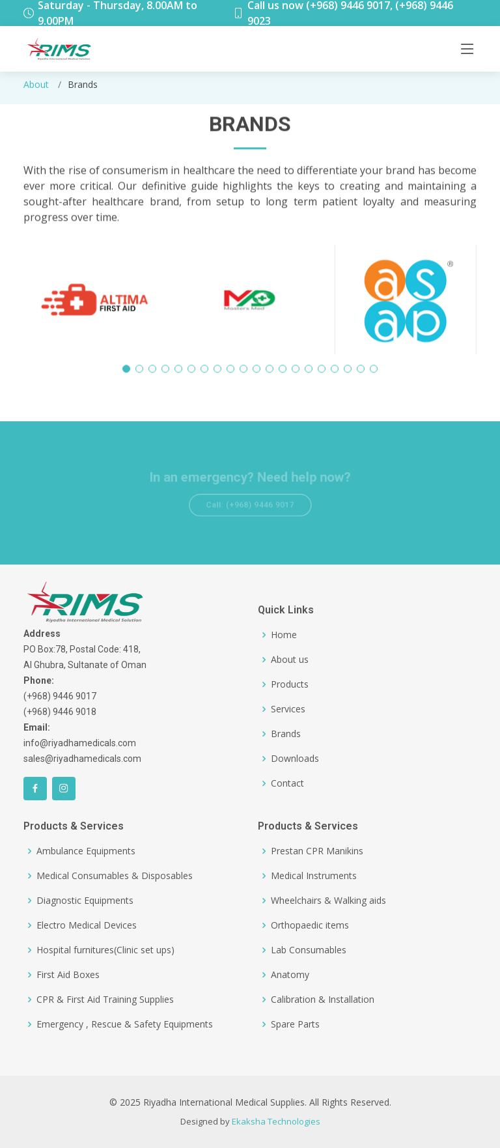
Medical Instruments (314, 875)
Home (284, 634)
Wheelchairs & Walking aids (328, 900)
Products (290, 684)
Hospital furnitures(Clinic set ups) (105, 950)
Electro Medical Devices (86, 925)
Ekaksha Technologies (276, 1121)
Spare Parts (295, 1024)
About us (290, 659)
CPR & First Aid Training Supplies (105, 999)
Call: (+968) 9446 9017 (250, 504)
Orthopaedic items (310, 925)
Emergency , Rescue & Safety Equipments (124, 1024)
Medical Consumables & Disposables (114, 875)
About (36, 84)
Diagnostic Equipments (84, 900)
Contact (287, 783)
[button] (126, 374)
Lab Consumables (308, 950)
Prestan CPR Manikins (317, 851)
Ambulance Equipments (85, 851)
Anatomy (290, 974)
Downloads (295, 758)
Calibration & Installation (322, 999)
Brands (286, 733)
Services (288, 709)
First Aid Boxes (68, 974)
